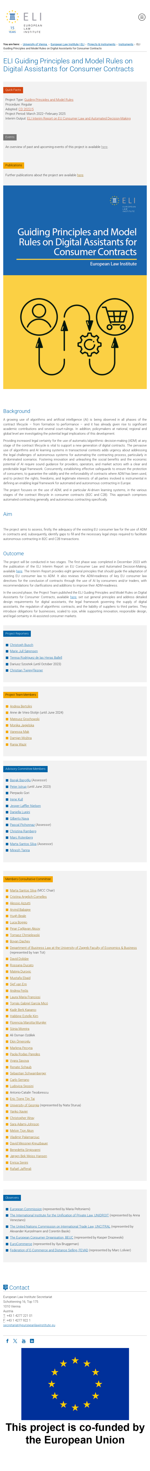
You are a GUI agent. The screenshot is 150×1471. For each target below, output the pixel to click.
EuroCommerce (21, 1244)
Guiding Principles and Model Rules (48, 100)
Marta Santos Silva (23, 844)
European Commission (26, 1209)
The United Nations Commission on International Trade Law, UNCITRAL (60, 1226)
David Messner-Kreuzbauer (29, 1143)
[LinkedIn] (32, 1341)
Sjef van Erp (18, 984)
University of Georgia (24, 1105)
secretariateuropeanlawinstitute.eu (29, 1325)
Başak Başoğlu (20, 780)
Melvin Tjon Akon (22, 1131)
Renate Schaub (20, 1067)
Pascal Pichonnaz (22, 825)
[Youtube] (24, 1341)
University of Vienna (35, 44)
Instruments (126, 44)
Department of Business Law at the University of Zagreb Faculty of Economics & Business (73, 948)
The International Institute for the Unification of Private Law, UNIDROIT (59, 1215)
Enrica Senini (19, 1162)
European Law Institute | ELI (67, 44)
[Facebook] (7, 1341)
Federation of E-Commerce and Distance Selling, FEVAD (49, 1250)
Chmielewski (25, 935)
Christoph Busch (21, 645)
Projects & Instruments (102, 44)
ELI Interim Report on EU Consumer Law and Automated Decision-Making (79, 118)
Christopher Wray (22, 1118)
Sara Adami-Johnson (24, 1124)
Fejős (19, 991)
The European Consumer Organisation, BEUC (41, 1237)
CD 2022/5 (26, 109)
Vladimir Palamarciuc (24, 1137)
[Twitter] (15, 1341)
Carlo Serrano (19, 1080)
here (104, 147)
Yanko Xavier (19, 1111)
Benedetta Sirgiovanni (25, 1150)
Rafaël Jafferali (20, 1169)
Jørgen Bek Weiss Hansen (28, 1156)
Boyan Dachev (20, 941)
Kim (24, 1016)
